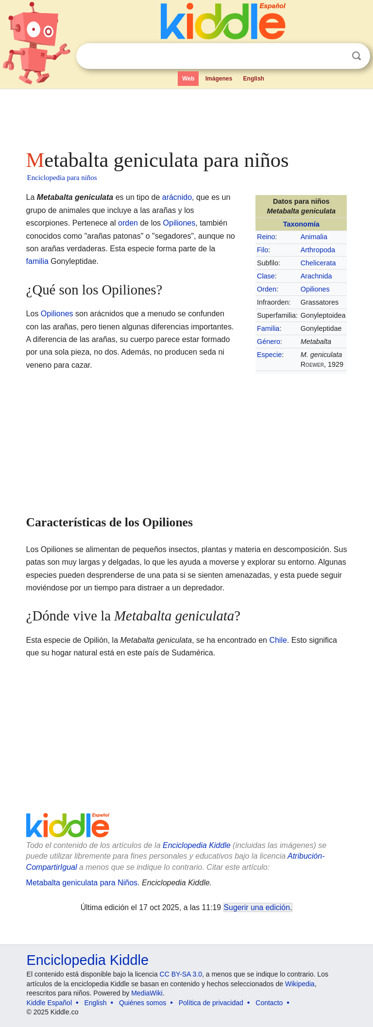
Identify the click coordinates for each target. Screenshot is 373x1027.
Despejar (336, 56)
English (253, 78)
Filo (262, 250)
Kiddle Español (49, 1003)
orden (128, 223)
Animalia (314, 237)
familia (37, 261)
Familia (268, 328)
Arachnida (316, 276)
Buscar (356, 56)
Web (188, 78)
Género (268, 341)
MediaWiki (147, 993)
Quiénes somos (142, 1003)
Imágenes (218, 78)
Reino (266, 237)
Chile (278, 640)
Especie (269, 355)
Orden (266, 289)
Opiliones (315, 289)
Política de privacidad (211, 1003)
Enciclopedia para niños (62, 177)
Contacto (269, 1003)
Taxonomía (301, 224)
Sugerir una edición (257, 907)
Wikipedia (300, 984)
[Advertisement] (186, 116)
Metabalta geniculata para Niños (81, 883)
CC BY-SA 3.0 (181, 974)
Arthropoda (318, 250)
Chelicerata (318, 263)
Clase (266, 276)
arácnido (177, 197)
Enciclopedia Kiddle (197, 845)
